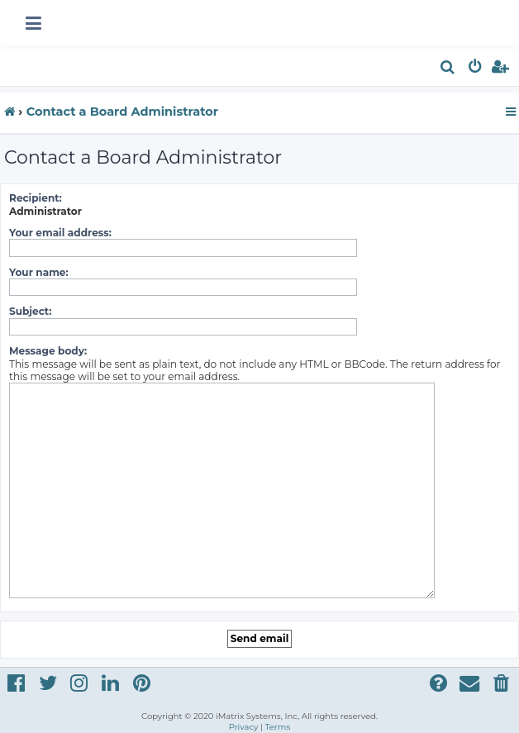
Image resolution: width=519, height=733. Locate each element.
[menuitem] (448, 69)
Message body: (48, 351)
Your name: (39, 272)
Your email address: (60, 232)
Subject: (30, 311)
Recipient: (35, 198)
